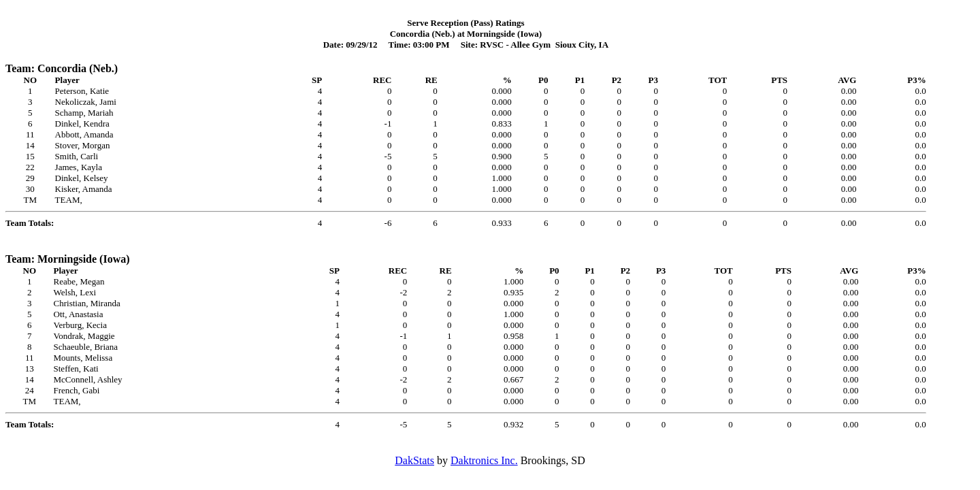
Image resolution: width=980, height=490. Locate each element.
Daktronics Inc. (484, 460)
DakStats (414, 460)
